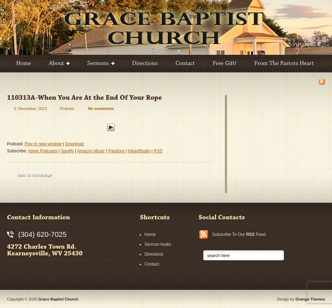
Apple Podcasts (42, 151)
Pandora (116, 151)
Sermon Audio (158, 244)
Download (74, 143)
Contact (152, 264)
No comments (101, 108)
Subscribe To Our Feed (239, 234)
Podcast (67, 108)
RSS (158, 151)
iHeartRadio (139, 151)
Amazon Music (91, 151)
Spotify (67, 151)
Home (150, 234)
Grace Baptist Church (58, 299)
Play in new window (43, 143)
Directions (154, 254)
